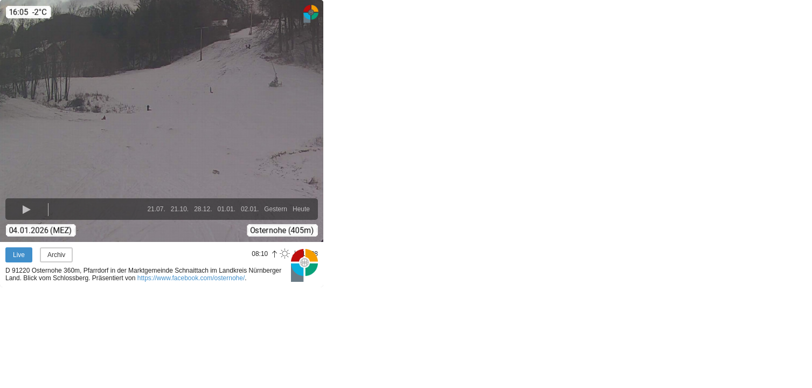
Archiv (56, 255)
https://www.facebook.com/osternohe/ (191, 278)
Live (19, 255)
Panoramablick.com (304, 265)
